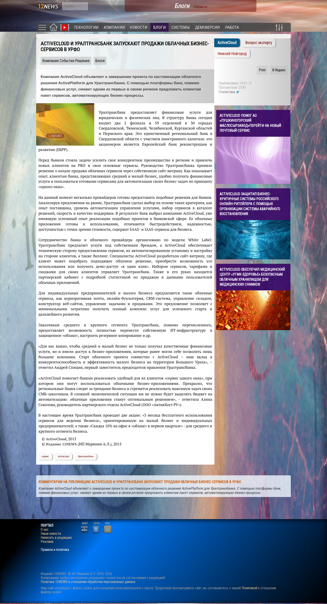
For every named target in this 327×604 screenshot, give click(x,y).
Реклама (47, 542)
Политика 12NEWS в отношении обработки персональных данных (88, 582)
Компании (114, 27)
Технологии (86, 27)
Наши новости (51, 534)
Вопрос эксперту (258, 42)
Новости (138, 27)
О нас (44, 530)
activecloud (63, 456)
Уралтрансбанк (85, 456)
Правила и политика (55, 550)
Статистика (229, 92)
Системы (181, 27)
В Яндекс (279, 70)
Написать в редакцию (56, 538)
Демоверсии (207, 27)
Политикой (249, 588)
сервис (45, 456)
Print (262, 70)
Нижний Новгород (232, 53)
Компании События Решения (66, 61)
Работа (232, 27)
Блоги (159, 27)
